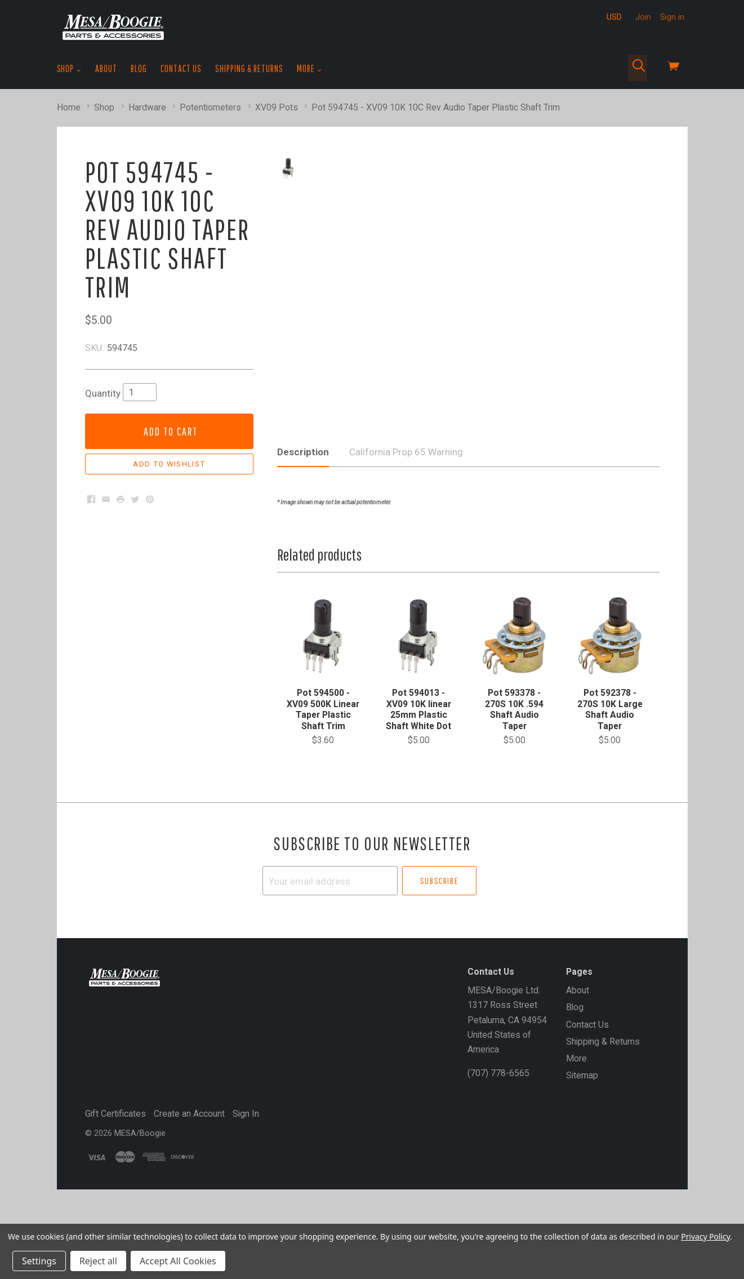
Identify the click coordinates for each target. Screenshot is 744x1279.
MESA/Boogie (140, 1200)
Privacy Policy (705, 1236)
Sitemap (582, 1142)
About (106, 68)
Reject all (98, 1261)
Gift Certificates (115, 1180)
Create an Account (189, 1180)
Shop (69, 68)
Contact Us (181, 68)
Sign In (246, 1180)
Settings (39, 1261)
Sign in (672, 17)
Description (303, 519)
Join (643, 17)
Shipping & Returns (249, 68)
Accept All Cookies (178, 1261)
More (309, 68)
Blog (139, 68)
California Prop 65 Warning (406, 519)
